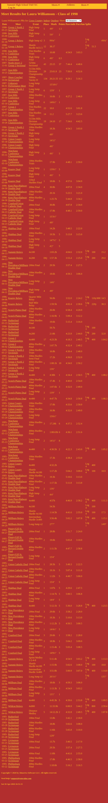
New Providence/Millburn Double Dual (18, 265)
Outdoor (55, 20)
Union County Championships (15, 140)
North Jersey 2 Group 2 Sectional (16, 64)
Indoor (47, 20)
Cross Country (36, 20)
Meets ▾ (55, 5)
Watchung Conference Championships (15, 153)
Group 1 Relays (15, 40)
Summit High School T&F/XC (22, 5)
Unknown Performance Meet (17, 84)
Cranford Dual (15, 635)
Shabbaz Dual (14, 228)
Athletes (70, 5)
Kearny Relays (15, 298)
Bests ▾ (84, 5)
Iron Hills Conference (13, 34)
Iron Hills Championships (15, 71)
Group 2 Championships (15, 339)
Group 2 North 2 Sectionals (16, 28)
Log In (11, 7)
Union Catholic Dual (18, 564)
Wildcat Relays (15, 706)
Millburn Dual (15, 682)
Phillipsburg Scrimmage (14, 759)
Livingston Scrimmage (13, 741)
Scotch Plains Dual (17, 310)
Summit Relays (15, 252)
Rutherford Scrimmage (13, 321)
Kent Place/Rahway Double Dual (17, 187)
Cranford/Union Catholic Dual (15, 204)
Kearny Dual (14, 169)
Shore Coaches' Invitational (15, 78)
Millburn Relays (16, 506)
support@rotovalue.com (21, 778)
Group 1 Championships (15, 108)
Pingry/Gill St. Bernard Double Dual (15, 531)
